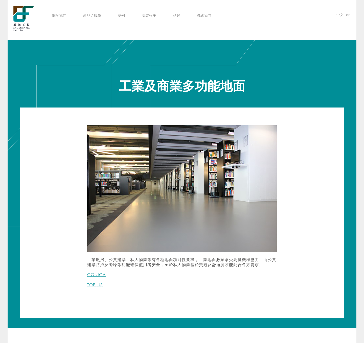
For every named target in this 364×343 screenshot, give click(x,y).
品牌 (176, 15)
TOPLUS (95, 284)
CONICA (96, 274)
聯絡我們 (204, 15)
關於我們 (59, 15)
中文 (340, 14)
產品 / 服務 (92, 15)
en (348, 14)
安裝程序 (149, 15)
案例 (121, 15)
